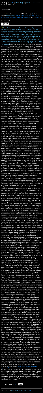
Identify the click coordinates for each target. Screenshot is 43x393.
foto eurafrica (19, 15)
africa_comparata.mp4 (25, 17)
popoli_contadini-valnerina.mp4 (13, 17)
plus (12, 2)
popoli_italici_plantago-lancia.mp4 (27, 366)
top (15, 384)
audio (26, 15)
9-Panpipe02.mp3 (38, 17)
